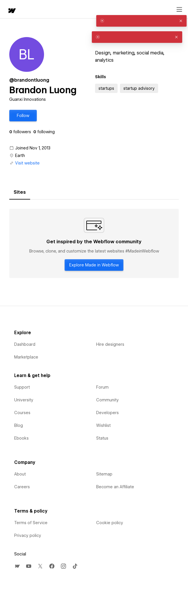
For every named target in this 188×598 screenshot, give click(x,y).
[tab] (19, 192)
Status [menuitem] (102, 438)
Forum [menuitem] (102, 387)
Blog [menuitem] (18, 425)
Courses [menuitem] (22, 412)
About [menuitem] (20, 474)
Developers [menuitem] (107, 412)
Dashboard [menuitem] (24, 344)
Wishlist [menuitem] (103, 425)
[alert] (137, 21)
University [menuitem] (23, 400)
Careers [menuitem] (22, 486)
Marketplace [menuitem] (26, 357)
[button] (23, 115)
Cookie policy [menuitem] (109, 522)
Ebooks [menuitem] (21, 438)
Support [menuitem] (22, 387)
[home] (11, 11)
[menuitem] (17, 566)
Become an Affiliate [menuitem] (115, 486)
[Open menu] (179, 9)
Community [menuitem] (107, 400)
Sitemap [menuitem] (104, 474)
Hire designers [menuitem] (110, 344)
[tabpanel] (94, 244)
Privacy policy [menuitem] (27, 535)
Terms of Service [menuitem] (31, 522)
